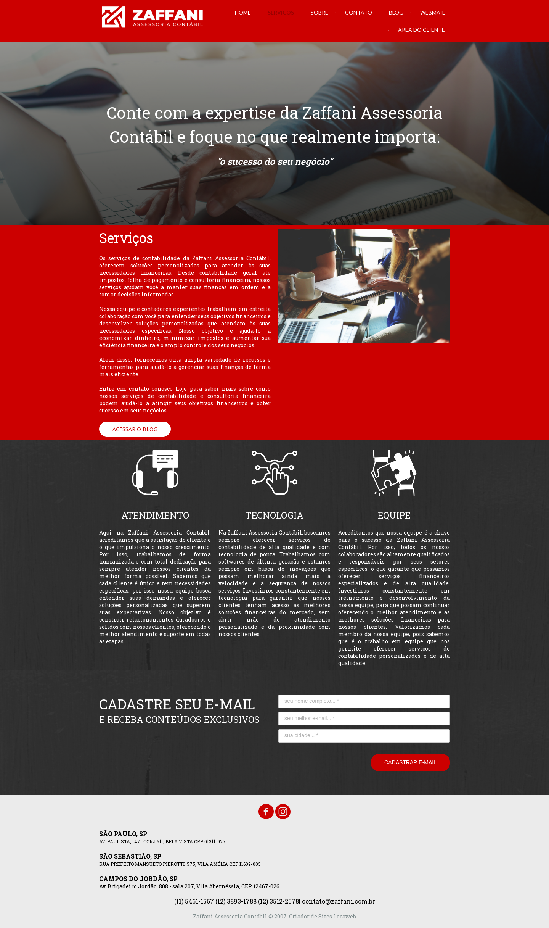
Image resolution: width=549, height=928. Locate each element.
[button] (135, 429)
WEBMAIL (432, 12)
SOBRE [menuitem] (319, 12)
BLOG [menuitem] (396, 12)
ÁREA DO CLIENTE (421, 29)
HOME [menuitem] (243, 12)
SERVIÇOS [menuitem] (281, 12)
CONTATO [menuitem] (358, 12)
